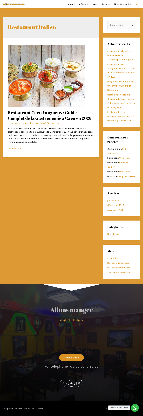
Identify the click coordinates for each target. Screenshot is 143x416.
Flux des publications (118, 262)
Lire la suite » (14, 148)
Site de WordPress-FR (118, 272)
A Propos (83, 4)
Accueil (71, 4)
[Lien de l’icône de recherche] (136, 4)
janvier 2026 (113, 200)
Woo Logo (124, 171)
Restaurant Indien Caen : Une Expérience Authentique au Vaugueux (120, 55)
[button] (71, 357)
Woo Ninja (124, 157)
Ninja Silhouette (127, 176)
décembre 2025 (115, 205)
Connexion (112, 258)
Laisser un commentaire (20, 123)
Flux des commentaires (119, 267)
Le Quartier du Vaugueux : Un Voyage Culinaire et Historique (120, 85)
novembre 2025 (115, 209)
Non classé (40, 123)
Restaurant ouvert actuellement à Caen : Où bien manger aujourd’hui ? (120, 116)
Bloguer (106, 4)
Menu (95, 4)
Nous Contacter (122, 4)
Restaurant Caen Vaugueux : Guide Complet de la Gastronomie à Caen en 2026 (49, 115)
